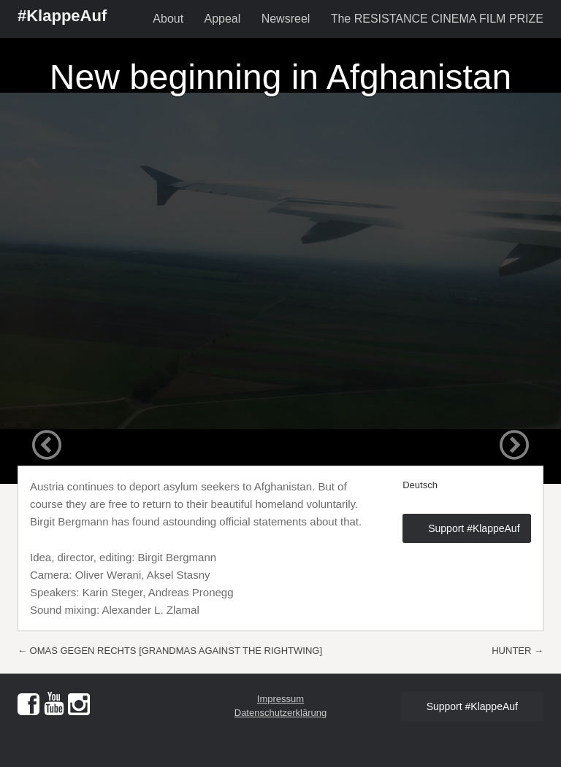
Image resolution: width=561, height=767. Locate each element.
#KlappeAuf (62, 16)
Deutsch (420, 484)
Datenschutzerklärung (280, 712)
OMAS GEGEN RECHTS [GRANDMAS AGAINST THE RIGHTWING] (170, 650)
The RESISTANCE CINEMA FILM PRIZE (437, 18)
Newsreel (286, 18)
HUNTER (517, 650)
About (168, 18)
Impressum (280, 698)
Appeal (222, 18)
